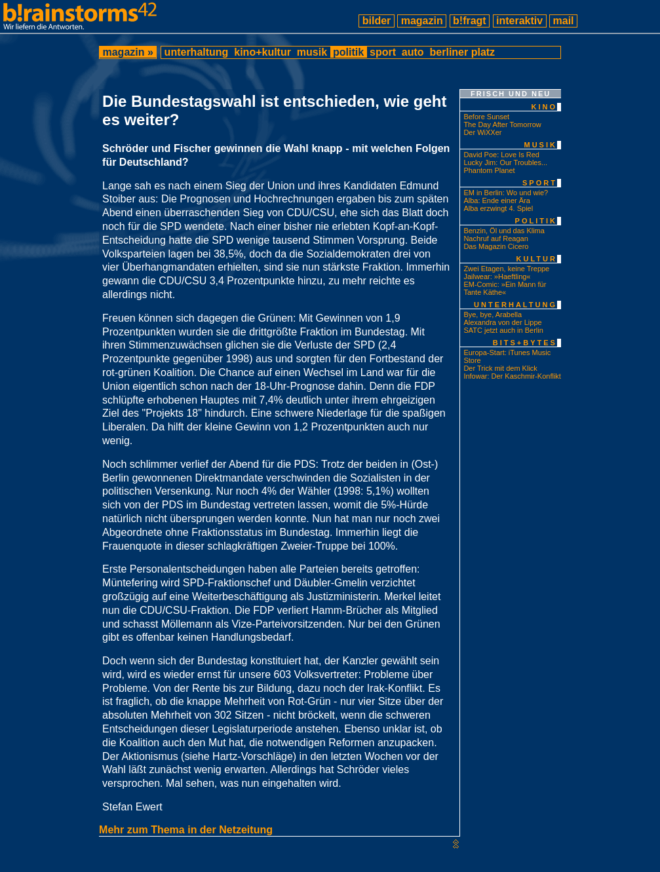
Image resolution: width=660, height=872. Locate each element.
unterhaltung (196, 52)
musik (312, 52)
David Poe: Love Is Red (501, 155)
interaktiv (520, 20)
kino (544, 107)
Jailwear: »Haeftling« (496, 276)
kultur (536, 259)
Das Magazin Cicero (495, 246)
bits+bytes (525, 343)
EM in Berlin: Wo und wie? (505, 193)
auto (412, 52)
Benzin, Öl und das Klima (504, 231)
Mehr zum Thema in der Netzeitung (186, 829)
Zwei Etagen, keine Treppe (506, 269)
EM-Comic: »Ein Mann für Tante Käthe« (504, 288)
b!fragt (470, 20)
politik (348, 52)
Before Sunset (486, 117)
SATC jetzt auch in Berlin (503, 330)
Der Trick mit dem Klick (500, 368)
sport (383, 52)
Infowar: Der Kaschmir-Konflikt (512, 376)
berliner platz (462, 52)
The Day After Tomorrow (502, 124)
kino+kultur (262, 52)
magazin (422, 20)
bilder (376, 20)
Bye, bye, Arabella (492, 314)
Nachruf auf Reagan (495, 238)
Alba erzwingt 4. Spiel (498, 208)
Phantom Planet (488, 170)
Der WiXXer (482, 132)
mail (563, 20)
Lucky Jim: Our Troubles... (505, 162)
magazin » (128, 52)
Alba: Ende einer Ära (496, 200)
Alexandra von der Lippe (502, 322)
